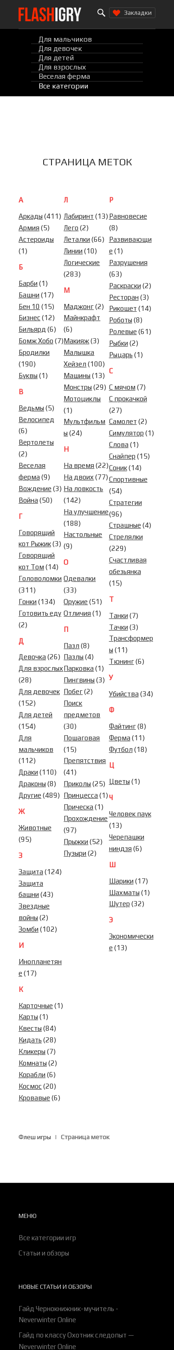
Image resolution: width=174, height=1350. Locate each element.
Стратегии (125, 502)
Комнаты (33, 1063)
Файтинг (122, 726)
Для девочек (60, 48)
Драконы (32, 784)
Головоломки (40, 578)
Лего (71, 228)
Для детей (56, 57)
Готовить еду (40, 613)
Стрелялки (126, 537)
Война (28, 500)
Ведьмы (31, 408)
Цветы (119, 781)
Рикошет (123, 308)
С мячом (122, 387)
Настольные (83, 534)
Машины (77, 375)
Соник (118, 468)
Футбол (121, 749)
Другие (30, 795)
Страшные (125, 525)
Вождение (35, 488)
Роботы (120, 320)
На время (79, 465)
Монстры (78, 387)
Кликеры (32, 1051)
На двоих (79, 477)
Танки (118, 615)
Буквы (28, 375)
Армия (29, 228)
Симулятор (126, 433)
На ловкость (83, 488)
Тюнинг (121, 661)
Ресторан (124, 297)
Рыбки (118, 343)
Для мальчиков (65, 39)
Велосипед (36, 419)
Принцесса (81, 795)
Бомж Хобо (36, 341)
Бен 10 (29, 306)
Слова (119, 444)
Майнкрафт (82, 318)
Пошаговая (82, 738)
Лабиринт (79, 216)
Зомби (29, 929)
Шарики (121, 881)
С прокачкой (128, 399)
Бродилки (34, 352)
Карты (28, 1017)
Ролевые (123, 331)
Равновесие (128, 216)
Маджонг (79, 306)
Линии (73, 251)
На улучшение (86, 512)
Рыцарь (121, 355)
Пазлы (74, 657)
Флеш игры (35, 1137)
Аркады (31, 216)
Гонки (28, 602)
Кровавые (34, 1098)
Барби (28, 283)
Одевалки (80, 578)
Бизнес (29, 318)
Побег (73, 691)
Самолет (123, 421)
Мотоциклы (82, 399)
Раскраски (125, 286)
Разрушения (128, 262)
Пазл (71, 646)
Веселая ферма (64, 76)
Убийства (124, 694)
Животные (35, 828)
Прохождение (86, 818)
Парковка (79, 668)
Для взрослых (62, 67)
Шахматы (124, 892)
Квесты (30, 1028)
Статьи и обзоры (44, 1253)
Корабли (32, 1075)
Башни (29, 295)
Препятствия (85, 760)
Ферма (119, 738)
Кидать (30, 1040)
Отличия (77, 613)
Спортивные (128, 479)
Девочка (32, 657)
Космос (30, 1086)
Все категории (63, 86)
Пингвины (79, 680)
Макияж (76, 341)
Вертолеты (36, 442)
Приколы (77, 784)
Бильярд (32, 329)
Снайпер (122, 456)
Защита (31, 872)
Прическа (78, 807)
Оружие (76, 602)
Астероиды (36, 239)
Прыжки (76, 841)
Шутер (119, 904)
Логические (82, 262)
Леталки (77, 239)
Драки (28, 772)
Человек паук (130, 814)
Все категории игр (47, 1238)
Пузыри (75, 853)
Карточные (36, 1005)
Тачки (118, 627)
